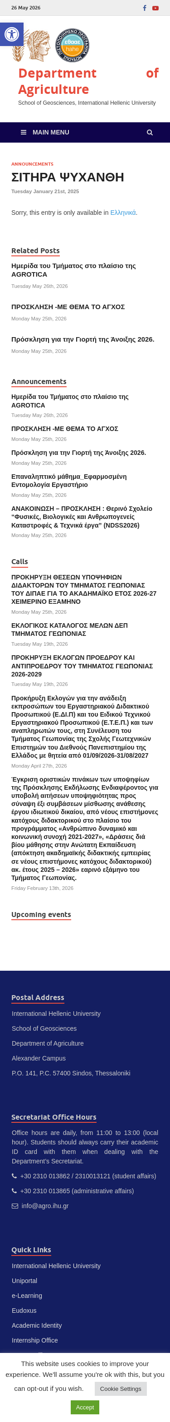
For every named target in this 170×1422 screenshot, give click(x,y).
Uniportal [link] (24, 1280)
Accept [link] (85, 1407)
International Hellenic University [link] (56, 1265)
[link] (12, 34)
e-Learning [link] (27, 1295)
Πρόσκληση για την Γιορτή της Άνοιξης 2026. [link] (83, 339)
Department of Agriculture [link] (88, 81)
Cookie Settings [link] (120, 1388)
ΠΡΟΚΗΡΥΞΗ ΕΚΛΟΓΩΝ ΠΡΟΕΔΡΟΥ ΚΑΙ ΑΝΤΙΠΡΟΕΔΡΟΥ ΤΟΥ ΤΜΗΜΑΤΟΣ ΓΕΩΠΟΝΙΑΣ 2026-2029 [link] (82, 665)
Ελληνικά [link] (123, 212)
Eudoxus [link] (24, 1310)
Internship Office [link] (35, 1340)
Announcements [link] (32, 164)
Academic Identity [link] (37, 1325)
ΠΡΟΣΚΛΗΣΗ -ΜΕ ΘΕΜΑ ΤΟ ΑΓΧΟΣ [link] (68, 306)
